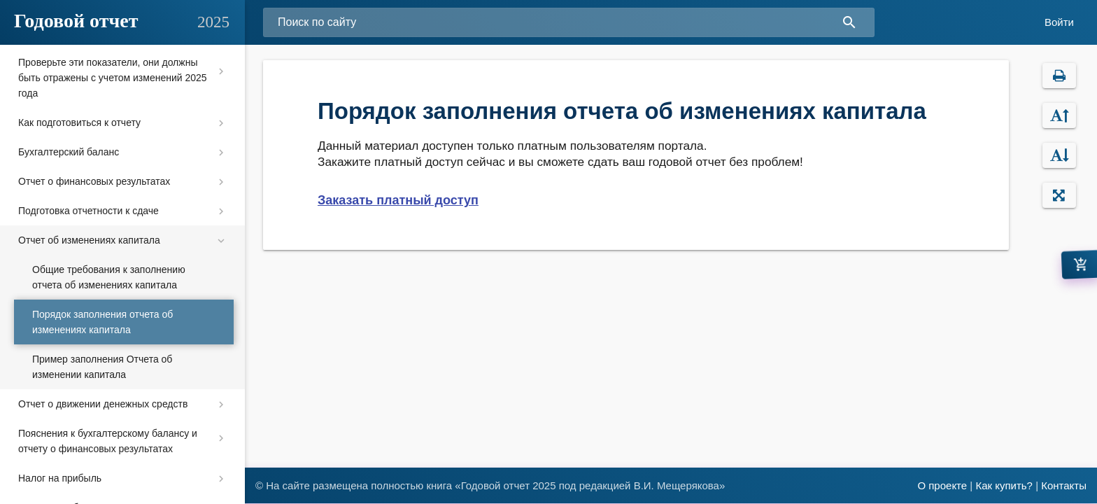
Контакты (1064, 485)
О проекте (942, 485)
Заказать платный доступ (398, 200)
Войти (1059, 22)
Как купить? (1004, 485)
